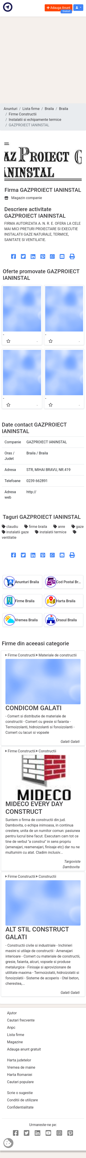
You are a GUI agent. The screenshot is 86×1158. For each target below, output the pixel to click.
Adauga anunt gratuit (24, 1049)
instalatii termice (51, 532)
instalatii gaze (15, 532)
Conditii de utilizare (22, 1100)
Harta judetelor (19, 1060)
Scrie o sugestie (20, 1093)
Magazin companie (23, 198)
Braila (49, 109)
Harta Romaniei (19, 1075)
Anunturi (10, 109)
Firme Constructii (23, 114)
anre (59, 526)
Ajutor (12, 1013)
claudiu (10, 526)
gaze (77, 526)
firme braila (36, 526)
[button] (78, 7)
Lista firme (30, 109)
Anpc (11, 1027)
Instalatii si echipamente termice (35, 119)
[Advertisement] (42, 59)
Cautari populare (20, 1082)
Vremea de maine (21, 1067)
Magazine (15, 1042)
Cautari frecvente (21, 1020)
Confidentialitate (20, 1107)
